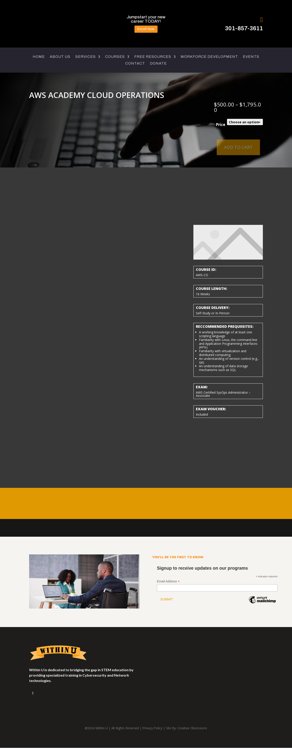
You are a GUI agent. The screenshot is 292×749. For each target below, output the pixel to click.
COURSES (115, 58)
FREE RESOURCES (152, 58)
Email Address (168, 582)
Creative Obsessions (192, 729)
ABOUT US (60, 58)
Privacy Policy (152, 729)
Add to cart (238, 148)
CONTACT (135, 64)
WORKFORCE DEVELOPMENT (209, 58)
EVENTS (251, 58)
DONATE (158, 64)
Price (220, 125)
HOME (39, 58)
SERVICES (85, 58)
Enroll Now (146, 30)
